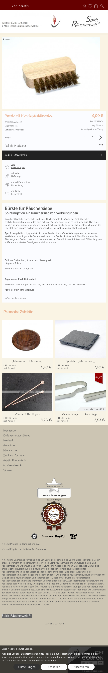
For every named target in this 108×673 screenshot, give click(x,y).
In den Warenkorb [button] (16, 155)
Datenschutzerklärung (16, 436)
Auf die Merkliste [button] (15, 146)
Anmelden (84, 6)
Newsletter (10, 451)
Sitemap (8, 470)
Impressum (9, 431)
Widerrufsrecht (13, 465)
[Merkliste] (90, 6)
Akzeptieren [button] (81, 667)
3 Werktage (14, 129)
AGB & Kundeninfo (14, 460)
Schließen (54, 667)
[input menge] (92, 137)
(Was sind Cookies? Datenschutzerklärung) (23, 653)
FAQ (14, 6)
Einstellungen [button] (27, 667)
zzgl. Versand (9, 368)
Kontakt (23, 6)
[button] (6, 6)
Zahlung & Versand (14, 456)
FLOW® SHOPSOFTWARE (54, 623)
